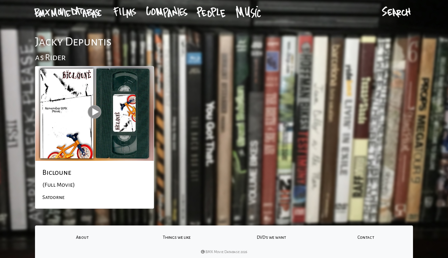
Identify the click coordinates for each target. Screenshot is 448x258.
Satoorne (53, 197)
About (82, 237)
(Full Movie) (58, 185)
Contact (365, 237)
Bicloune (56, 172)
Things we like (177, 237)
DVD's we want (271, 237)
